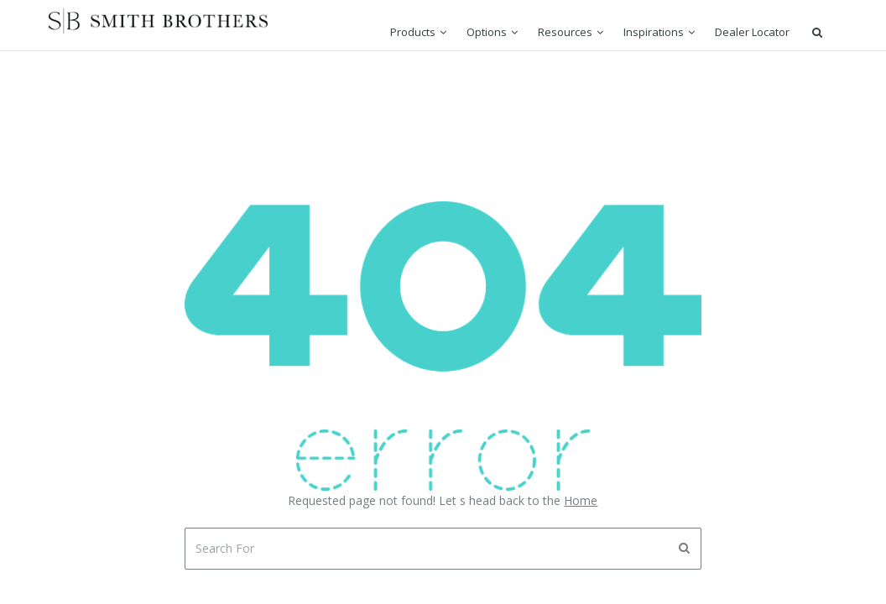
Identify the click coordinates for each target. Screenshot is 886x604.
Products (412, 31)
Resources (565, 31)
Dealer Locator (752, 31)
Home (580, 500)
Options (486, 31)
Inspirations (653, 31)
